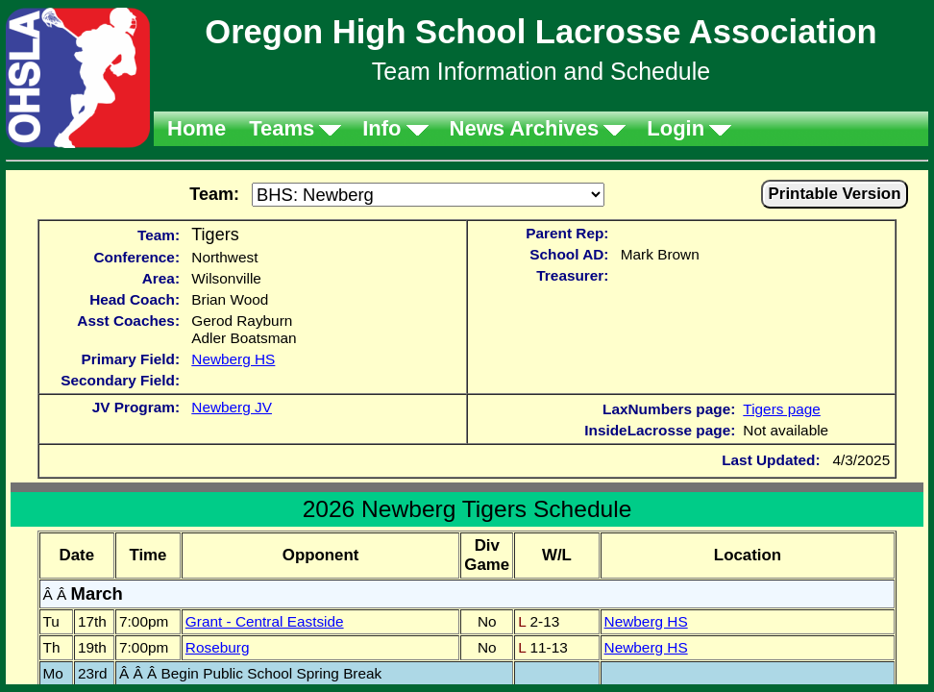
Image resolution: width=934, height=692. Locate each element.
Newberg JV (231, 407)
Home (196, 128)
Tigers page (782, 409)
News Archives (525, 128)
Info (381, 128)
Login (675, 128)
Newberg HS (233, 359)
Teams (281, 128)
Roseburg (217, 647)
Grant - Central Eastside (264, 621)
